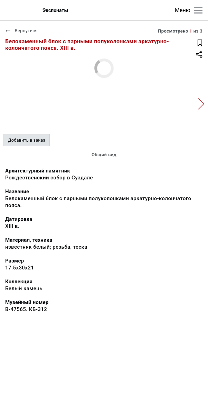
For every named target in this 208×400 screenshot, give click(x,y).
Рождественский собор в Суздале (49, 178)
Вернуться (21, 30)
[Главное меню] (198, 10)
